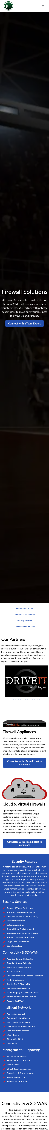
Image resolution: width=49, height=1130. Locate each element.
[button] (43, 6)
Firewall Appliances (24, 608)
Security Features (24, 620)
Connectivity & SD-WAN (24, 626)
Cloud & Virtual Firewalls (24, 614)
